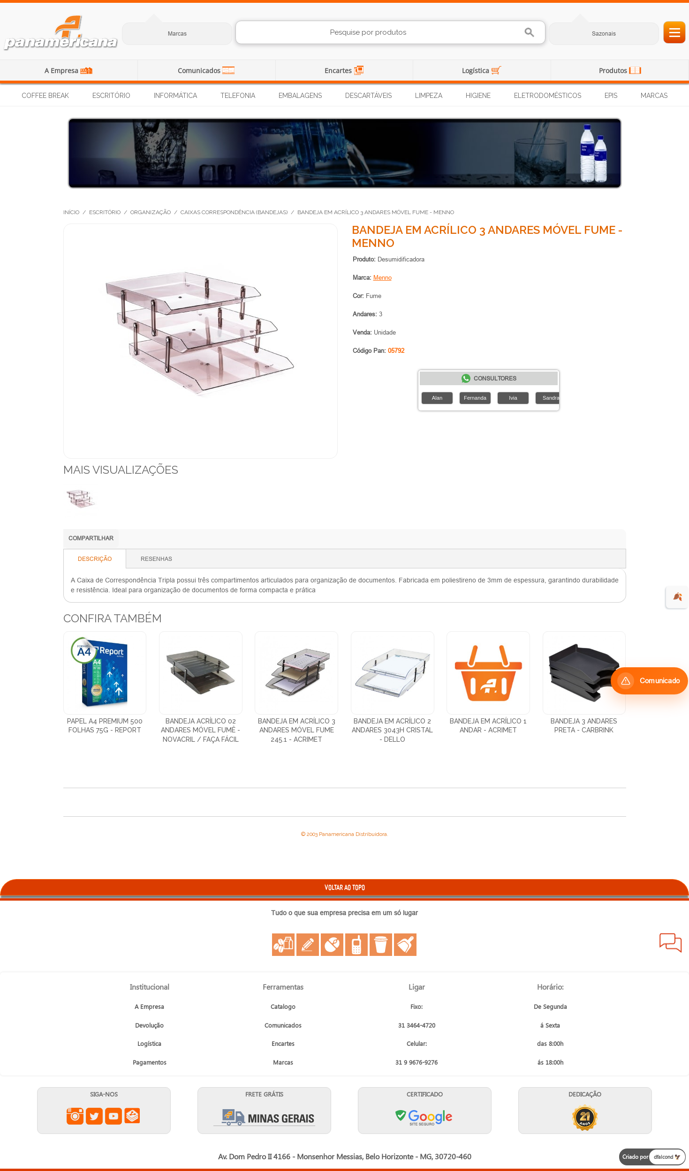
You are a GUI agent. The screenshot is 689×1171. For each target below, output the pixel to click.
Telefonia (237, 95)
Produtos (614, 70)
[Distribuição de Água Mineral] (344, 153)
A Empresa (62, 70)
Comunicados (200, 70)
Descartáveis (368, 95)
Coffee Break (45, 95)
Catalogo (283, 1006)
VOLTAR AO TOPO (345, 887)
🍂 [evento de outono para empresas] (677, 596)
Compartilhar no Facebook (169, 539)
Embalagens (300, 95)
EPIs (611, 95)
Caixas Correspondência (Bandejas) (234, 212)
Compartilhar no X (188, 539)
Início (71, 212)
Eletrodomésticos (547, 95)
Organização (150, 212)
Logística (476, 70)
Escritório (111, 95)
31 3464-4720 (416, 1025)
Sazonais (604, 33)
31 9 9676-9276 (416, 1062)
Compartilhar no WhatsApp (131, 539)
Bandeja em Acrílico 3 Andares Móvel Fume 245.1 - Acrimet (296, 730)
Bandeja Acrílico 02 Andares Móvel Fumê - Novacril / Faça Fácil (200, 730)
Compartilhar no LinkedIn (150, 539)
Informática (175, 95)
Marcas (177, 33)
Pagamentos (150, 1062)
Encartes (339, 70)
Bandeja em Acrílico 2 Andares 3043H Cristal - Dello (392, 730)
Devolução (149, 1025)
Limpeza (428, 95)
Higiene (478, 95)
